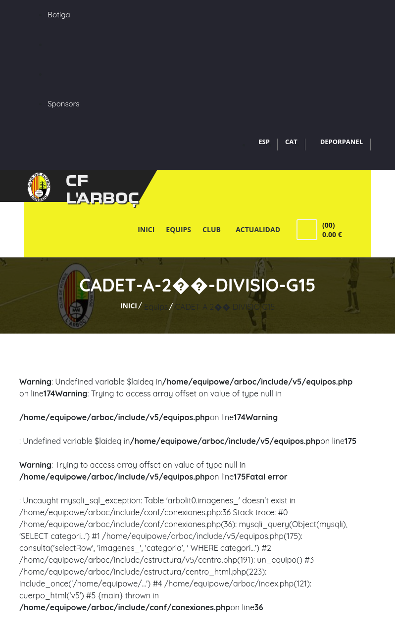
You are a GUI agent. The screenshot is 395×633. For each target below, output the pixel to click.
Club (213, 229)
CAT (291, 142)
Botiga (59, 14)
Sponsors (63, 103)
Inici (146, 229)
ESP (264, 142)
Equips (178, 229)
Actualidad (258, 229)
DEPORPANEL (341, 142)
